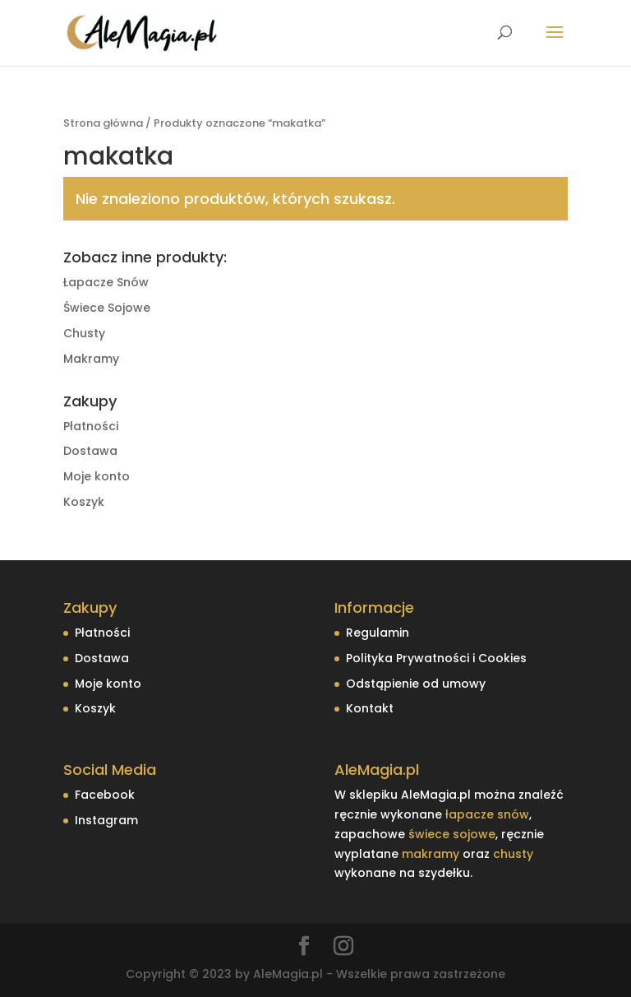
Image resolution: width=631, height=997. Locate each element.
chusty (513, 854)
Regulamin (377, 632)
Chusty (84, 333)
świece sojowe (451, 834)
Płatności (90, 426)
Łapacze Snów (106, 282)
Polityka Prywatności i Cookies (436, 658)
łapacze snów (487, 814)
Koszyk (83, 502)
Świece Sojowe (106, 307)
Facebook (105, 794)
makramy (430, 854)
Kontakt (370, 708)
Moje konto (96, 476)
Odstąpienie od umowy (416, 683)
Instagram (106, 820)
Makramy (91, 358)
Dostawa (90, 451)
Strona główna (103, 123)
